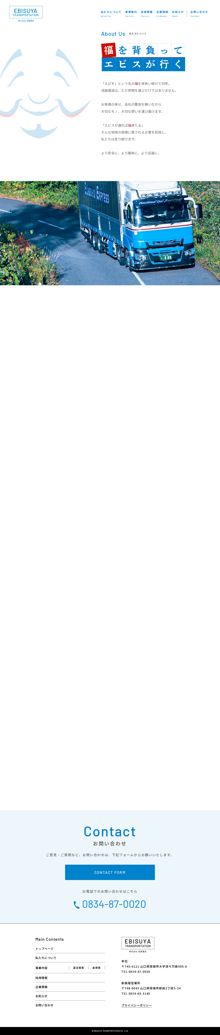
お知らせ (178, 14)
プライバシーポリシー (136, 1005)
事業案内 (131, 14)
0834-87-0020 (110, 903)
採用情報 (147, 14)
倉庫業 (96, 967)
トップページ (44, 948)
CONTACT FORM (110, 872)
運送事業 (78, 967)
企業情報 (162, 14)
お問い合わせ (199, 14)
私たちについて (111, 14)
